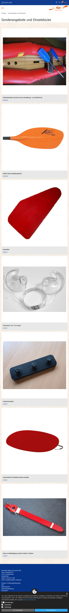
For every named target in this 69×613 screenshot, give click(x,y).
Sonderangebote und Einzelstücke (17, 13)
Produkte (3, 13)
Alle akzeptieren (51, 610)
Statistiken (6, 605)
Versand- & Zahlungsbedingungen (11, 583)
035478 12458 (6, 3)
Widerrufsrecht (5, 587)
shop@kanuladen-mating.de (13, 580)
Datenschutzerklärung (29, 599)
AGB (2, 585)
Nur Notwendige (17, 610)
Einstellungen (7, 602)
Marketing (6, 607)
